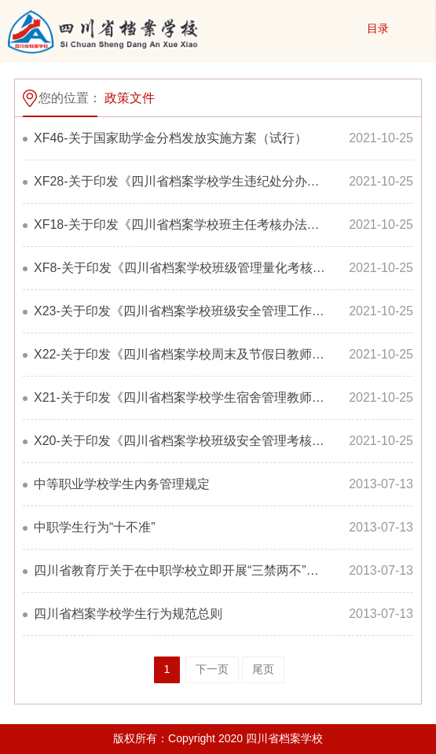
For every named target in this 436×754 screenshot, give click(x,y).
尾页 (263, 669)
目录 (378, 28)
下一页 (212, 669)
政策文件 (129, 98)
